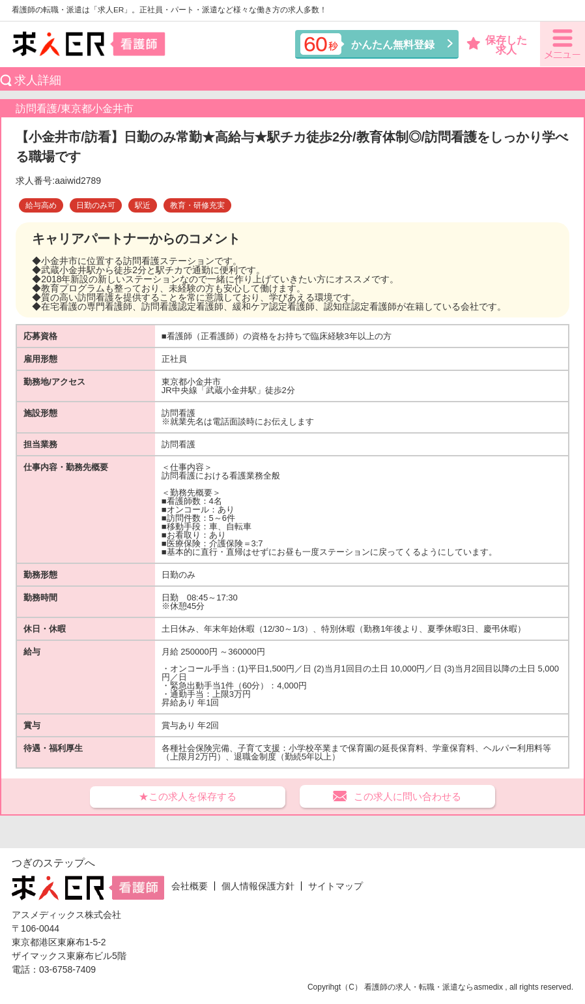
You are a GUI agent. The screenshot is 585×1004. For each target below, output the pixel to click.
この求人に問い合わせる (407, 796)
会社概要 (189, 886)
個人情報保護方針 (257, 886)
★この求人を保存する (187, 796)
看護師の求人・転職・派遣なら (419, 987)
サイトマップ (335, 886)
